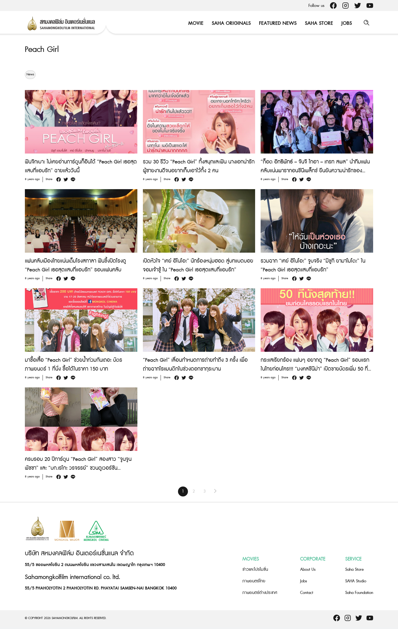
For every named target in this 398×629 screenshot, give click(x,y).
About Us (308, 569)
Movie (195, 23)
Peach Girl (42, 49)
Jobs (346, 23)
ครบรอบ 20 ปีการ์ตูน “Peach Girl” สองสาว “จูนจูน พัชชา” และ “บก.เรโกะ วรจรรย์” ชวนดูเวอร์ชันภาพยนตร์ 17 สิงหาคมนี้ (78, 468)
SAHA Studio (355, 581)
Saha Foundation (359, 593)
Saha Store (318, 23)
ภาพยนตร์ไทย (253, 581)
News (30, 74)
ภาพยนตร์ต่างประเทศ (259, 593)
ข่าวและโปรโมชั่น (255, 569)
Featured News (277, 23)
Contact (306, 593)
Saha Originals (230, 23)
